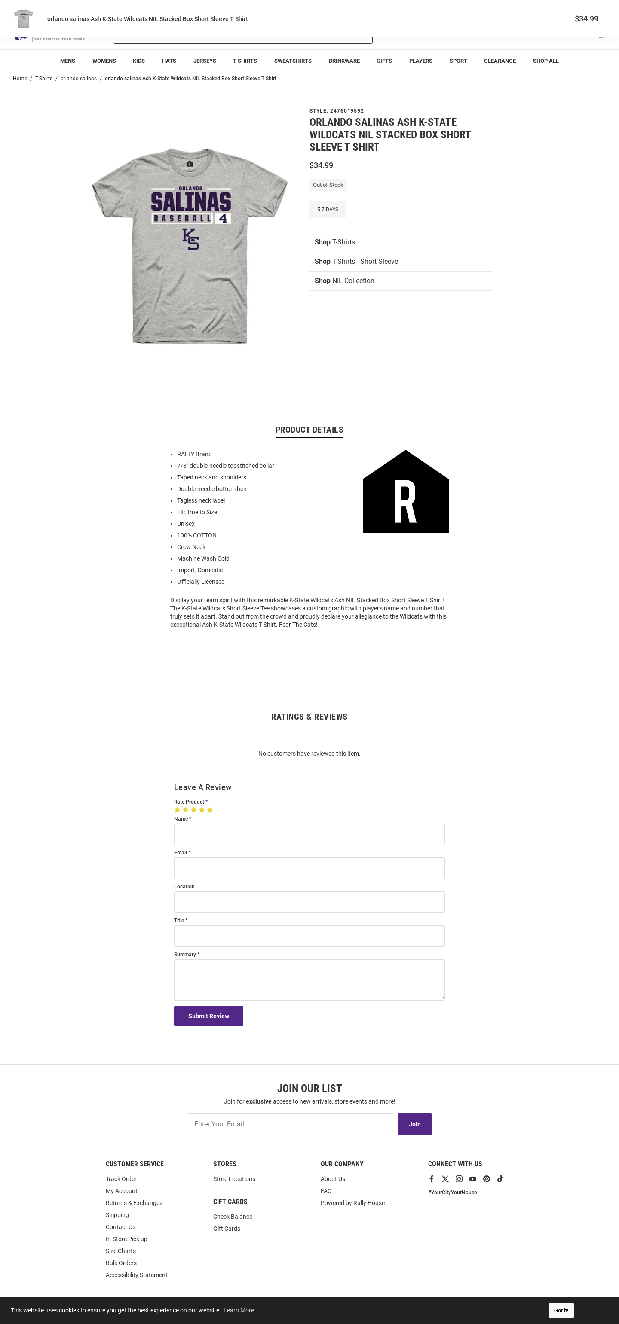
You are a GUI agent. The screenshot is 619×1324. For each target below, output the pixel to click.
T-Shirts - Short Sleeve (356, 261)
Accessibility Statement (137, 1275)
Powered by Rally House (353, 1202)
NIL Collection (344, 281)
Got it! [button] (561, 1310)
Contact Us (120, 1226)
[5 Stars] (211, 810)
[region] (309, 538)
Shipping (117, 1214)
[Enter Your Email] (290, 1124)
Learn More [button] (239, 1310)
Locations (594, 9)
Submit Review (208, 1016)
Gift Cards (226, 1228)
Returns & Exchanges (134, 1202)
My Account (122, 1190)
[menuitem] (68, 61)
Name (181, 819)
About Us (333, 1178)
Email (180, 853)
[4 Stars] (203, 810)
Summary (185, 955)
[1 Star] (178, 810)
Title (179, 921)
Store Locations (234, 1178)
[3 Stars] (194, 810)
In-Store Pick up (126, 1239)
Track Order (542, 9)
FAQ (326, 1190)
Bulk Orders (121, 1263)
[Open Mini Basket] (600, 33)
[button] (504, 33)
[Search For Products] (220, 33)
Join (415, 1124)
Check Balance (232, 1216)
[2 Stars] (186, 810)
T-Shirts (335, 242)
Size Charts (121, 1251)
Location (184, 887)
